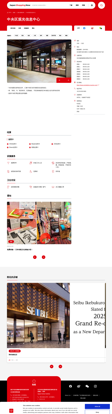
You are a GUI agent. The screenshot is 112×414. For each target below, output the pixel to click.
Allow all (97, 395)
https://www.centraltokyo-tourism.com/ (87, 85)
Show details (92, 410)
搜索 (14, 12)
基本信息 (12, 28)
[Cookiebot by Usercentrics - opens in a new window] (11, 410)
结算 (19, 28)
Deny (97, 401)
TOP (10, 12)
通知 (33, 28)
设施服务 (26, 28)
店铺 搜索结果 (20, 12)
